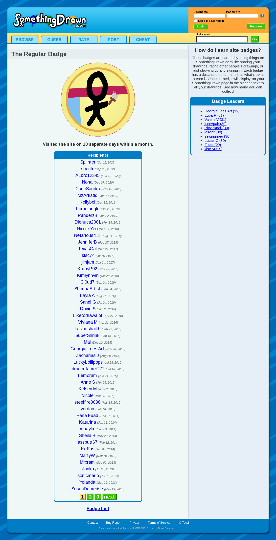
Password (233, 11)
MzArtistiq (87, 195)
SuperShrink (87, 335)
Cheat (143, 40)
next (109, 496)
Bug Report (113, 522)
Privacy (134, 522)
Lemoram (87, 375)
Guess (54, 40)
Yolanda (87, 482)
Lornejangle (87, 208)
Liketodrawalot (87, 315)
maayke (87, 428)
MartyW (87, 455)
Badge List (98, 508)
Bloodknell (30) (217, 128)
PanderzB (87, 215)
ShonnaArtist (87, 288)
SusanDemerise (87, 488)
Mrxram (87, 462)
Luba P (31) (214, 115)
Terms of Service (159, 522)
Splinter (87, 162)
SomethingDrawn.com (49, 20)
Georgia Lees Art (87, 348)
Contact (92, 522)
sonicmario (88, 475)
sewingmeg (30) (217, 136)
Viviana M (87, 322)
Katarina (87, 422)
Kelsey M (88, 388)
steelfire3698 (87, 402)
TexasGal (87, 248)
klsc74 (88, 255)
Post (113, 40)
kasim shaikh (87, 328)
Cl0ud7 (87, 282)
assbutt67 (87, 442)
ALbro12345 (87, 175)
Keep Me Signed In (211, 20)
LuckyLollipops (88, 362)
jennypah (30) (216, 124)
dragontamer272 (88, 368)
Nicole (87, 395)
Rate (83, 40)
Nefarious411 (87, 235)
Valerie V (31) (215, 119)
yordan (87, 408)
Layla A (87, 295)
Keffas (87, 448)
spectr (87, 168)
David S (87, 308)
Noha (87, 182)
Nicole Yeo (87, 228)
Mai (87, 342)
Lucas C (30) (215, 140)
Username (200, 11)
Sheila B (87, 435)
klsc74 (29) (213, 149)
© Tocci (184, 522)
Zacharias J (87, 355)
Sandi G (88, 302)
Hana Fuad (87, 415)
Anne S (88, 382)
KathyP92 (87, 268)
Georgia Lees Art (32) (222, 111)
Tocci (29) (213, 145)
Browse (25, 40)
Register (256, 26)
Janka (88, 468)
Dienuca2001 (88, 222)
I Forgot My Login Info (262, 16)
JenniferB (87, 242)
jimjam (87, 262)
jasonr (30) (213, 132)
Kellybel (87, 202)
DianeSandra (87, 188)
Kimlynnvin (88, 275)
